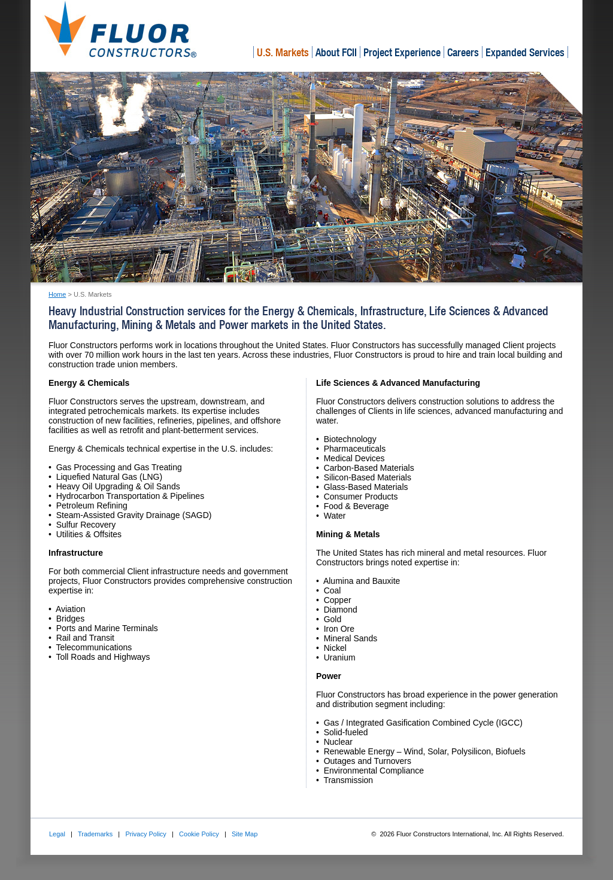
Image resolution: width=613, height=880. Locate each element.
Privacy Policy (145, 834)
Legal (57, 834)
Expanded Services (525, 52)
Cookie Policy (199, 834)
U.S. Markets (283, 52)
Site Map (244, 834)
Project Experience (402, 52)
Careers (463, 52)
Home (57, 294)
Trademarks (95, 834)
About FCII (336, 52)
